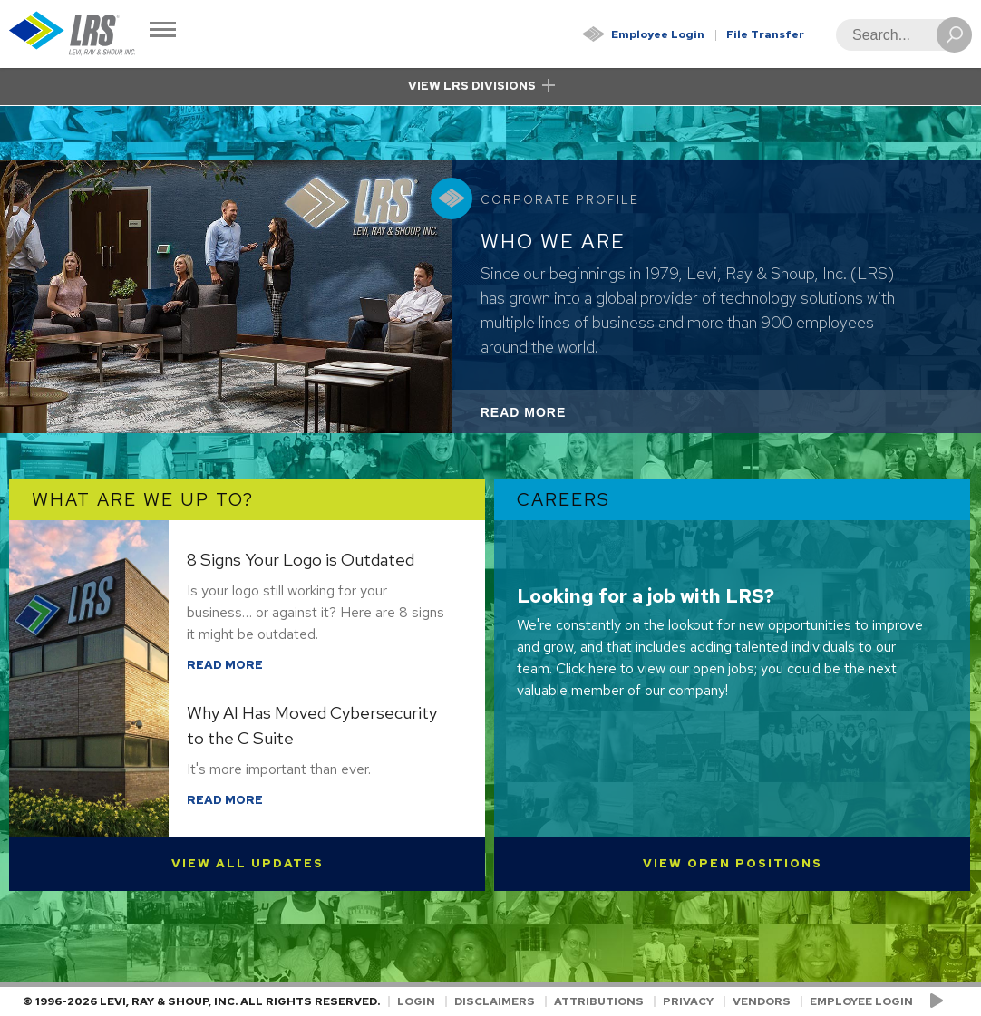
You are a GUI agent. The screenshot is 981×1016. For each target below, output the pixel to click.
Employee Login (657, 34)
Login (416, 1001)
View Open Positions (732, 863)
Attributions (599, 1001)
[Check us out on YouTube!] (939, 1001)
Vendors (762, 1001)
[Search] (898, 35)
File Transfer (765, 34)
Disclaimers (494, 1001)
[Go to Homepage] (72, 34)
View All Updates (247, 863)
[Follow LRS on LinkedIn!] (955, 1001)
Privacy (688, 1001)
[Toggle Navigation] (163, 31)
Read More (548, 417)
